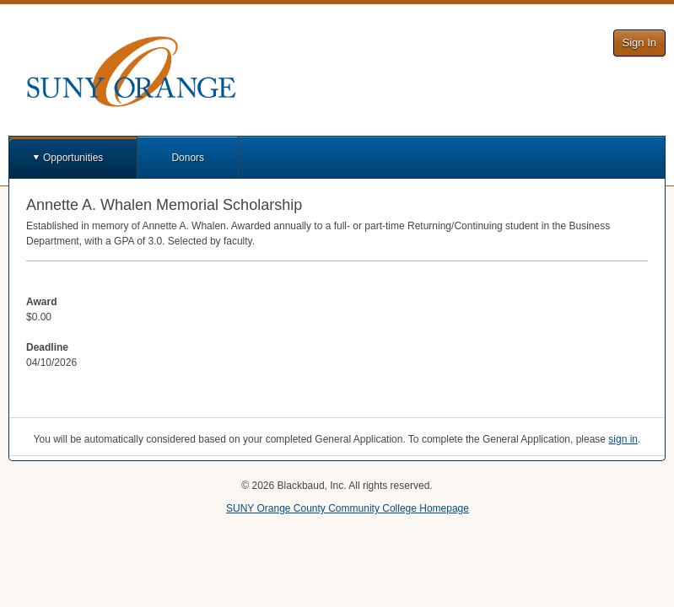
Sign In (639, 42)
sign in (623, 439)
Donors (187, 158)
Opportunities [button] (73, 158)
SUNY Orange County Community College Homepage (347, 508)
